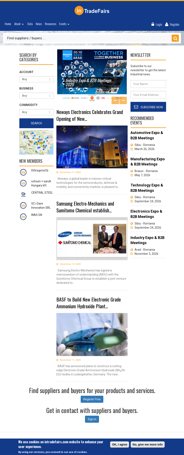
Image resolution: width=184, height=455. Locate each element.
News (39, 23)
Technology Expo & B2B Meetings (146, 188)
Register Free (92, 399)
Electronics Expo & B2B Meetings (146, 214)
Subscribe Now (152, 107)
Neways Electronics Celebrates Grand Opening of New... (89, 115)
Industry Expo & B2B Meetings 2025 (88, 82)
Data (30, 23)
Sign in (92, 419)
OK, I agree (119, 445)
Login (159, 24)
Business (26, 88)
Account (26, 72)
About (18, 24)
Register (174, 24)
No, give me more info (148, 445)
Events (63, 24)
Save (175, 38)
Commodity (28, 105)
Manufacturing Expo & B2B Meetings (147, 161)
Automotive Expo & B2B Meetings (146, 135)
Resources (50, 23)
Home (8, 23)
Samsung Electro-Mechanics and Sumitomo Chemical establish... (85, 207)
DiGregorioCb (39, 170)
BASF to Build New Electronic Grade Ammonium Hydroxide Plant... (88, 303)
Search (36, 123)
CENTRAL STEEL (42, 192)
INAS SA (36, 214)
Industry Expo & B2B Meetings (147, 240)
